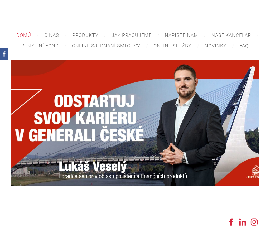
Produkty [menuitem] (85, 35)
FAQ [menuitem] (244, 45)
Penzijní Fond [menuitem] (40, 45)
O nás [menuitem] (51, 35)
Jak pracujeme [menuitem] (132, 35)
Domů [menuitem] (23, 35)
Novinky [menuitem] (215, 45)
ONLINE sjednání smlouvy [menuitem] (106, 45)
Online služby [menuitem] (172, 45)
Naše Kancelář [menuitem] (231, 35)
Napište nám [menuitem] (181, 35)
